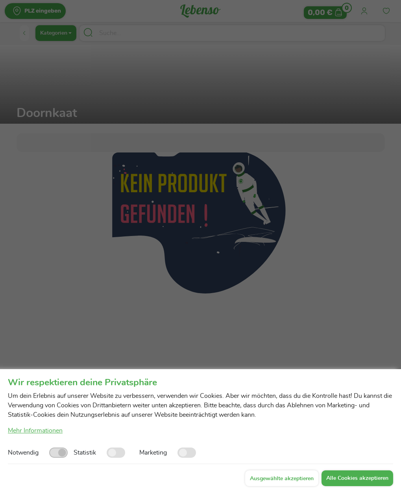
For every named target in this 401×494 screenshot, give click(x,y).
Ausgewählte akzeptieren (282, 478)
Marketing (153, 452)
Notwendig (23, 452)
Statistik (85, 452)
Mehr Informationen (35, 430)
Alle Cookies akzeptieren (357, 478)
